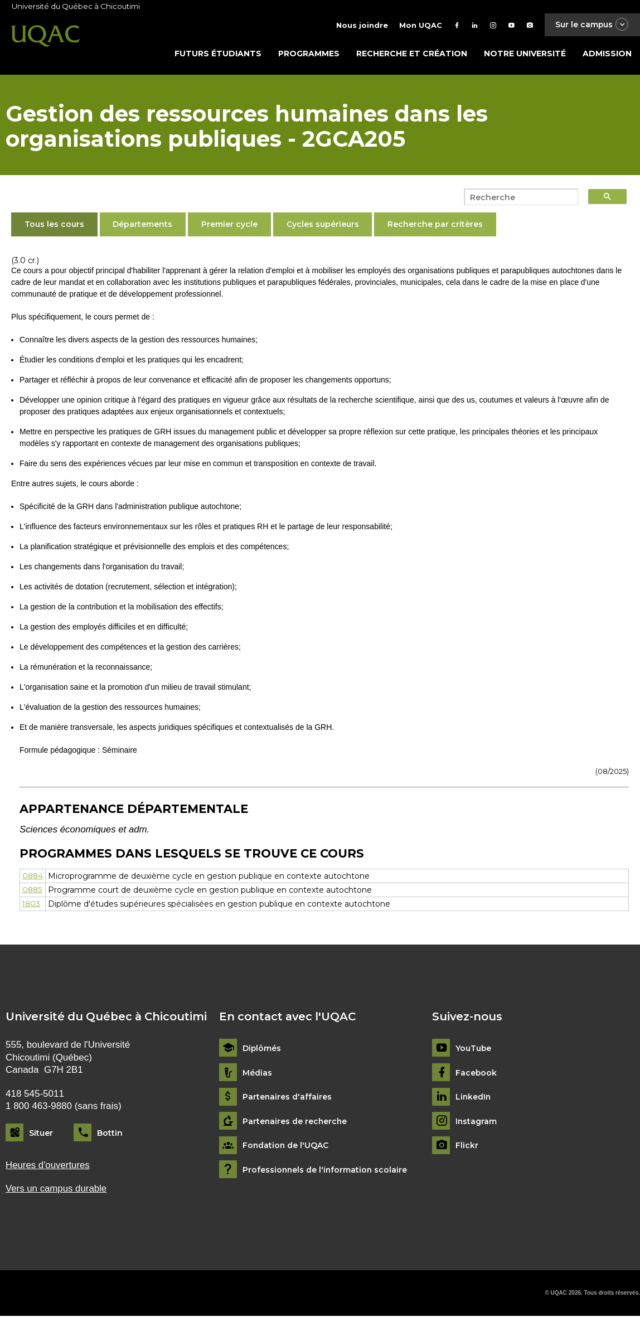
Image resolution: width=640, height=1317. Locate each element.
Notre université (525, 54)
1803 (31, 905)
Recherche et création (411, 54)
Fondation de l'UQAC (286, 1146)
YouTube (473, 1049)
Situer (41, 1134)
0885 (32, 891)
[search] (518, 198)
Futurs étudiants (217, 54)
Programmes (309, 54)
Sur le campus (591, 25)
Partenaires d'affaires (287, 1098)
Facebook (476, 1073)
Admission (607, 54)
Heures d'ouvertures (48, 1166)
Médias (257, 1073)
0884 (33, 877)
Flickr (466, 1146)
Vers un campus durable (57, 1189)
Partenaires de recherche (295, 1122)
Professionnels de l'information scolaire (326, 1170)
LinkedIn (473, 1098)
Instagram (476, 1122)
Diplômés (262, 1049)
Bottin (110, 1134)
